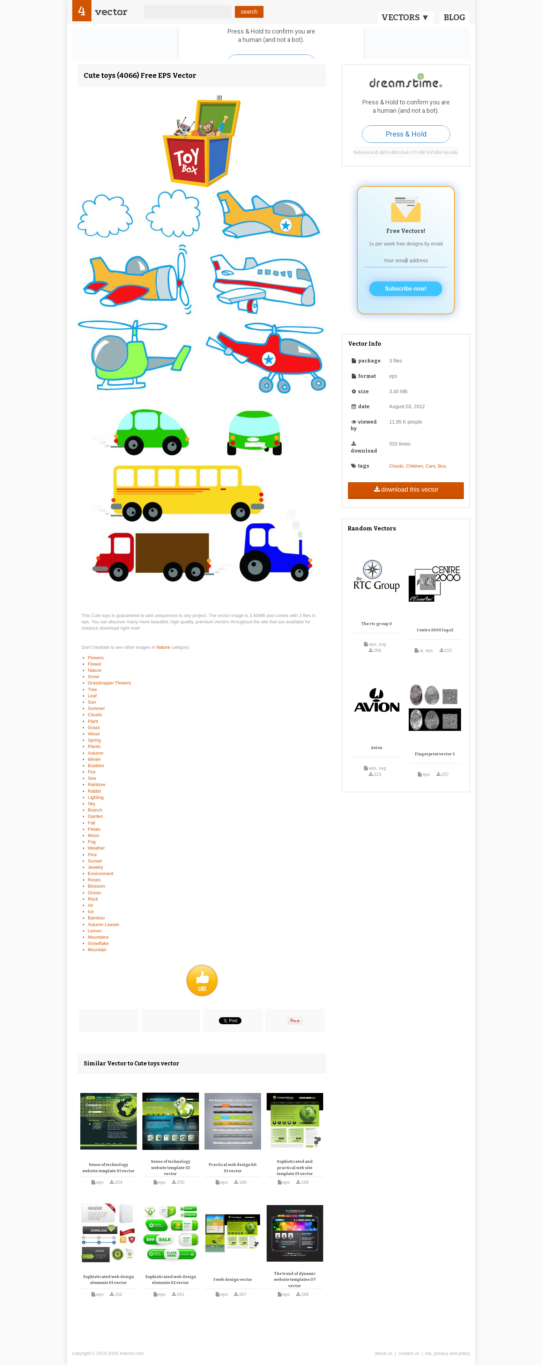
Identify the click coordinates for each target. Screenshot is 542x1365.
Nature (163, 647)
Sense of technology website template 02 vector (170, 1167)
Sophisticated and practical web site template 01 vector (295, 1167)
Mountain (97, 949)
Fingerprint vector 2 (435, 754)
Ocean (94, 892)
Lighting (96, 797)
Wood (94, 733)
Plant (93, 721)
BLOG (455, 17)
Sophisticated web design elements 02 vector (170, 1280)
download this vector (405, 489)
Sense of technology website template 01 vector (108, 1167)
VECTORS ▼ (405, 17)
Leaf (92, 695)
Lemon (95, 930)
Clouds (95, 714)
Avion (376, 748)
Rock (93, 899)
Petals (94, 829)
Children (414, 466)
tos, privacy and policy (447, 1353)
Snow (93, 676)
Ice (91, 911)
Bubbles (96, 765)
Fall (91, 822)
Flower (95, 664)
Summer (96, 708)
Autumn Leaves (103, 924)
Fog (92, 841)
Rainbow (97, 784)
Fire (92, 772)
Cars (430, 466)
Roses (94, 879)
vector (111, 12)
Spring (94, 740)
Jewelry (95, 867)
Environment (100, 873)
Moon (93, 835)
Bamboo (96, 917)
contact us (409, 1353)
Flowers (96, 657)
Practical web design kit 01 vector (233, 1167)
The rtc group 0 (376, 624)
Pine (92, 854)
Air (91, 905)
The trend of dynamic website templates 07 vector (295, 1279)
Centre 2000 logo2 (435, 630)
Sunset (95, 861)
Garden (95, 816)
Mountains (98, 937)
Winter (94, 759)
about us (383, 1353)
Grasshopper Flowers (109, 682)
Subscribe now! (405, 289)
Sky (92, 803)
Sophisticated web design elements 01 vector (108, 1280)
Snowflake (98, 943)
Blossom (96, 886)
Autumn (96, 753)
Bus (442, 466)
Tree (92, 689)
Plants (94, 746)
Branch (95, 810)
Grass (94, 727)
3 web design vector (232, 1279)
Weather (96, 848)
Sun (92, 702)
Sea (92, 778)
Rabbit (94, 791)
